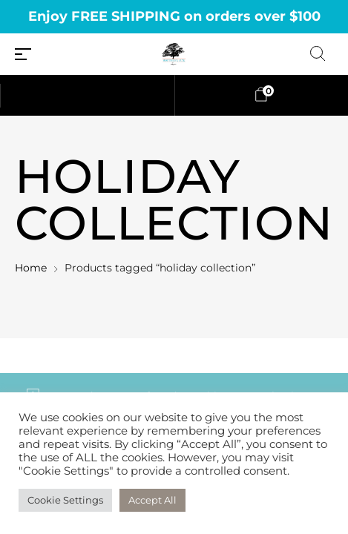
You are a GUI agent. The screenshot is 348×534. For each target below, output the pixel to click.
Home (31, 267)
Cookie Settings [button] (65, 500)
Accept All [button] (152, 500)
